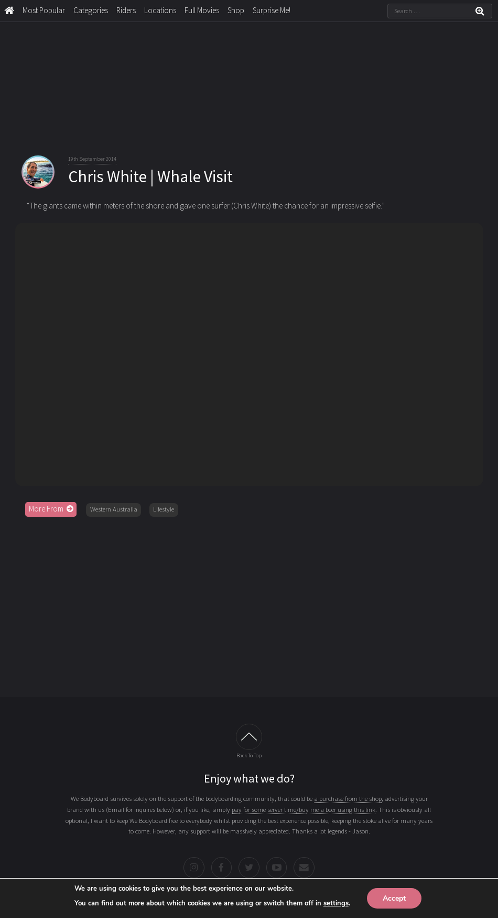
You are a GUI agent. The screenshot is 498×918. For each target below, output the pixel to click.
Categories (90, 10)
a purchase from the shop (348, 798)
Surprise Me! (271, 10)
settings (336, 902)
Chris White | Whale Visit (150, 176)
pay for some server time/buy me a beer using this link (303, 809)
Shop (236, 10)
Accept (394, 898)
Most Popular (44, 10)
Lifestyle (163, 509)
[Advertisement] (249, 603)
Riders (126, 10)
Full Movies (202, 10)
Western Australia (113, 509)
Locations (160, 10)
